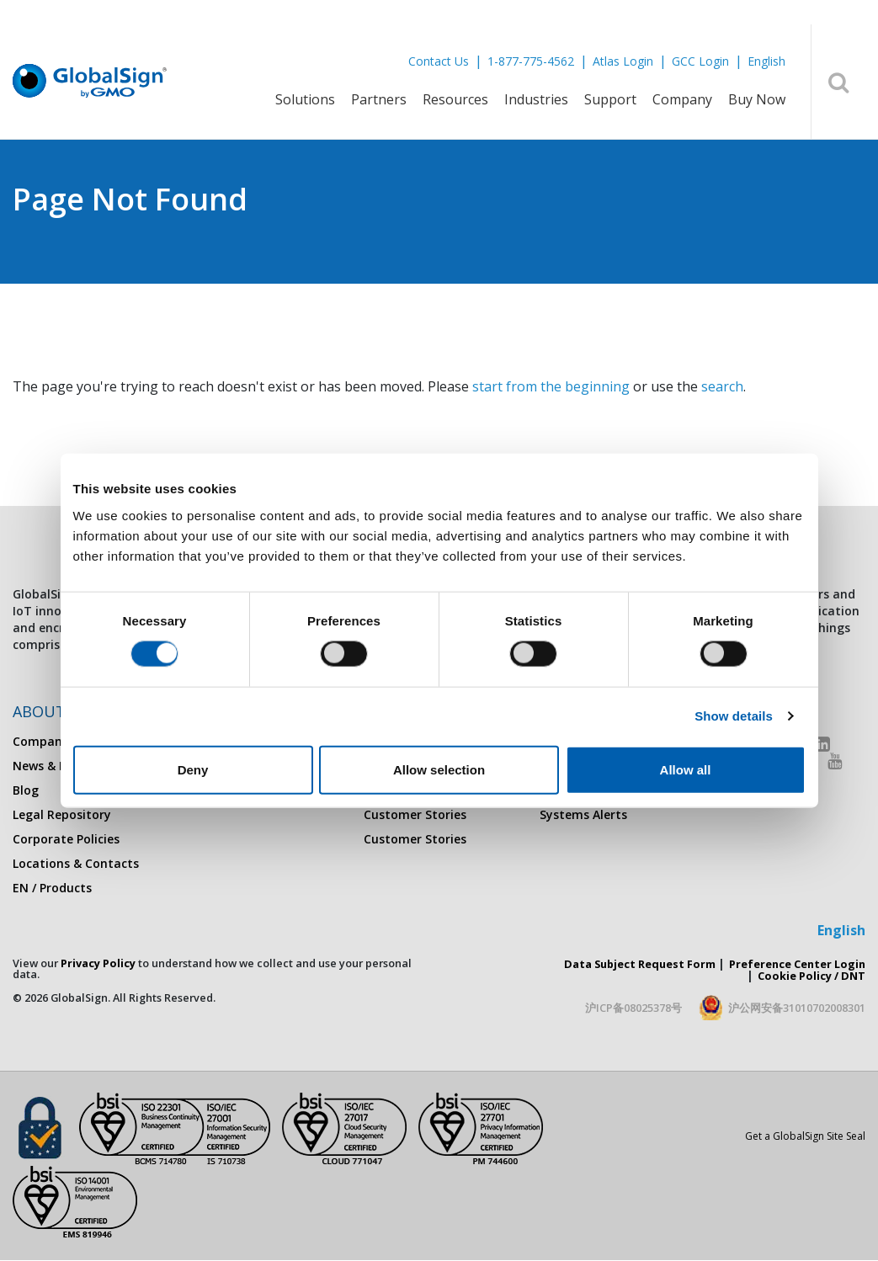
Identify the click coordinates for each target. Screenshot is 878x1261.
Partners (379, 99)
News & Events (55, 766)
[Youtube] (834, 760)
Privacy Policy (98, 963)
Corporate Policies (66, 839)
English (766, 61)
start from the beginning (551, 386)
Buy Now (756, 99)
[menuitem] (305, 110)
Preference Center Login (797, 963)
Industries (536, 99)
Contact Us (438, 61)
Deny (193, 769)
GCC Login (700, 61)
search (722, 386)
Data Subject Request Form (640, 963)
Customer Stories (415, 814)
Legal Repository (62, 814)
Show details (733, 716)
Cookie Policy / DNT (811, 975)
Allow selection (439, 769)
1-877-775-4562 (530, 61)
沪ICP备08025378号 (633, 1007)
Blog (26, 790)
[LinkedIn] (823, 743)
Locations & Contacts (76, 863)
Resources (455, 99)
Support (610, 99)
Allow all (685, 769)
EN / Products (52, 888)
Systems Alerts (583, 814)
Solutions (305, 99)
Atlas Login (623, 61)
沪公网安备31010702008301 (796, 1007)
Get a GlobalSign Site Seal (805, 1136)
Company (682, 99)
